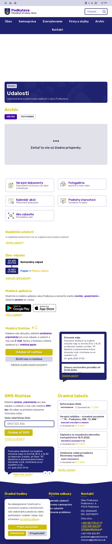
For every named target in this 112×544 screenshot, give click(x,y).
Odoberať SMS (18, 389)
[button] (45, 430)
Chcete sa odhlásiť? (15, 395)
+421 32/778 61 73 (91, 479)
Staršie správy (70, 332)
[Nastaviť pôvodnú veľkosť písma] (92, 3)
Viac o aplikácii (14, 271)
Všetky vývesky (67, 426)
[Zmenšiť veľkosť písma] (89, 3)
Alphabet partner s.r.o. (94, 528)
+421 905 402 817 (91, 482)
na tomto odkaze (29, 519)
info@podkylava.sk (91, 485)
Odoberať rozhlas (29, 309)
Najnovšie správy (23, 430)
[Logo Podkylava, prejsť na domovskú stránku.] (20, 11)
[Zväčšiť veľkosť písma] (96, 3)
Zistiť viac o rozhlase (29, 315)
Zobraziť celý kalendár (18, 234)
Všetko (11, 73)
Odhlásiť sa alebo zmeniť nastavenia (29, 321)
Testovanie (27, 73)
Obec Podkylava (98, 532)
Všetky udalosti (15, 199)
